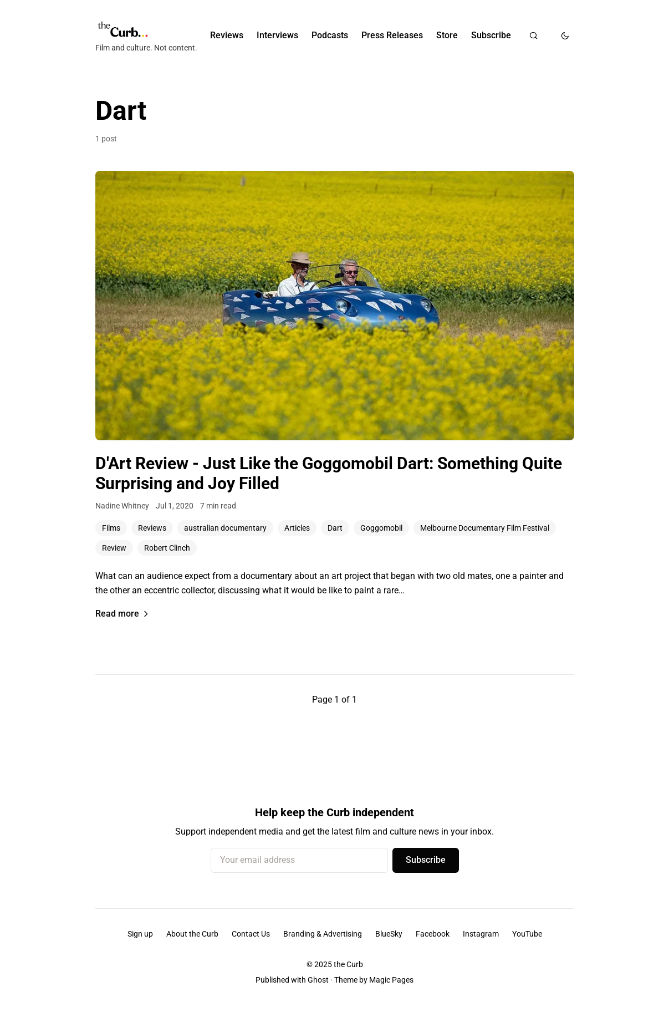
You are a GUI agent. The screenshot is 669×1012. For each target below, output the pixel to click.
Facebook (433, 933)
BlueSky (388, 933)
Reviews (226, 35)
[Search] (533, 35)
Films (111, 527)
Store (447, 35)
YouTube (527, 933)
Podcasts (329, 35)
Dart (335, 527)
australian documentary (225, 527)
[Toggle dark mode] (565, 35)
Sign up (140, 933)
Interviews (277, 35)
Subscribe (491, 35)
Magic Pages (391, 979)
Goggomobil (381, 527)
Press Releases (392, 35)
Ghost (318, 979)
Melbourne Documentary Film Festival (484, 527)
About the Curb (192, 933)
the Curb (348, 964)
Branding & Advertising (322, 933)
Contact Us (251, 933)
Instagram (481, 933)
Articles (297, 527)
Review (114, 547)
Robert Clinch (167, 547)
